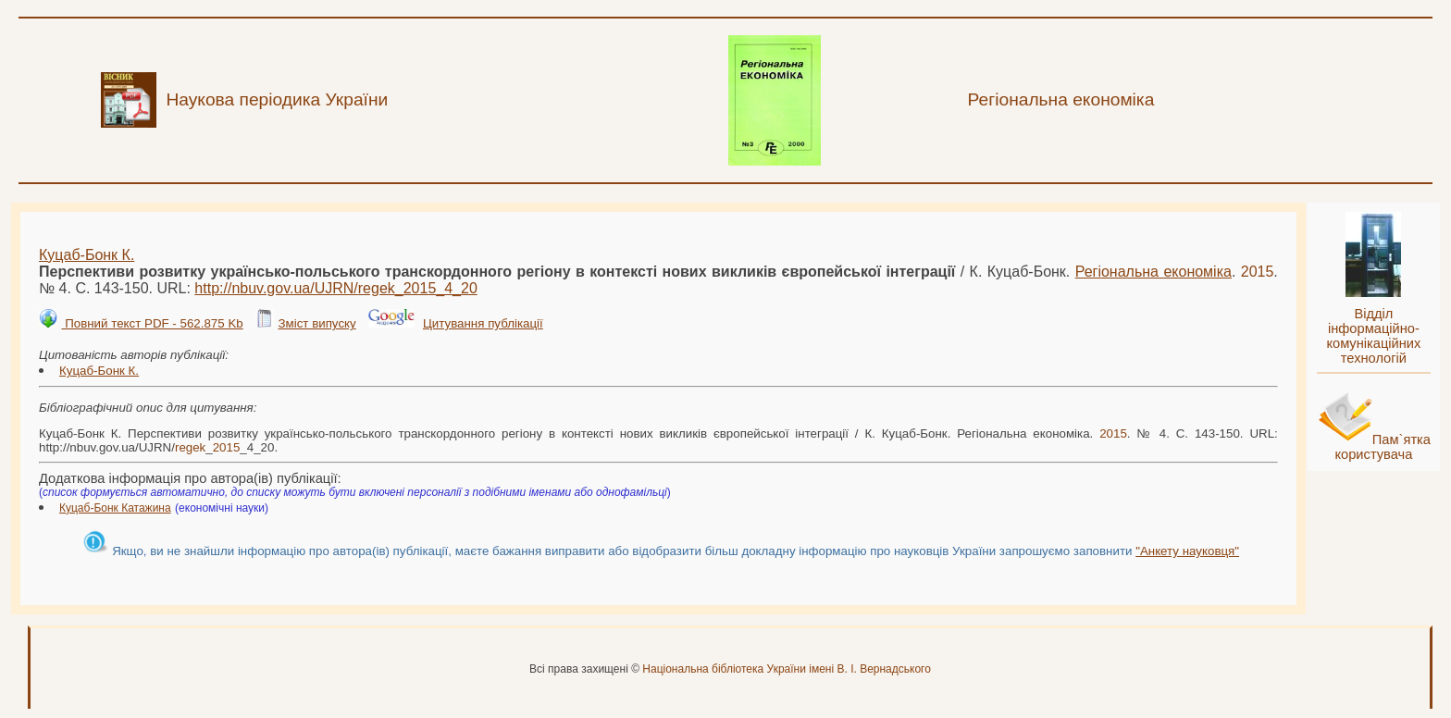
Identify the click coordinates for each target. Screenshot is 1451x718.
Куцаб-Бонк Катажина (115, 507)
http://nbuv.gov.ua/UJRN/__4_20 (335, 288)
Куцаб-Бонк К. (86, 255)
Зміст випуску (316, 323)
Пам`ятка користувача (1382, 447)
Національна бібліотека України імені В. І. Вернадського (786, 668)
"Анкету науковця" (1187, 551)
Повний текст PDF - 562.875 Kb (151, 323)
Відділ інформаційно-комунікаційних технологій (1373, 335)
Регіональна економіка (1153, 271)
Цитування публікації (483, 323)
